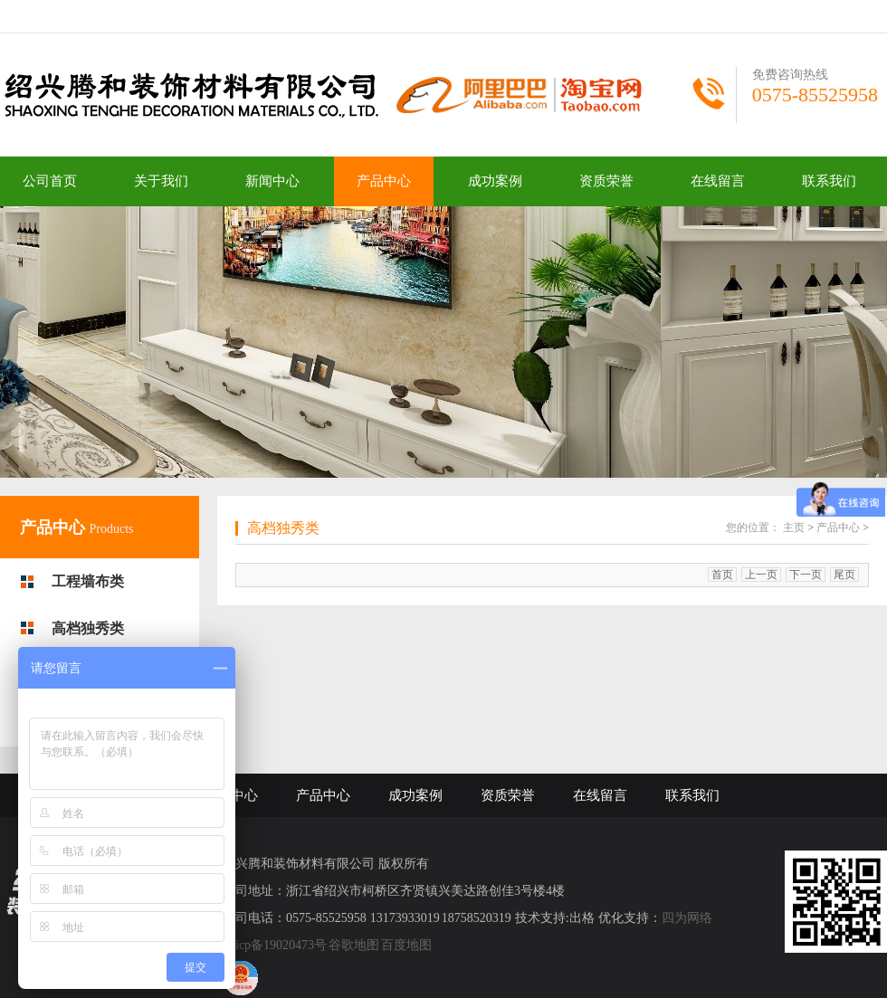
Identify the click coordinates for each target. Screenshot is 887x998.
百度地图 (406, 945)
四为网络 (687, 918)
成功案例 (495, 181)
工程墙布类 (88, 581)
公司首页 (50, 181)
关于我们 (161, 181)
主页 (794, 527)
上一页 (761, 574)
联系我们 (829, 181)
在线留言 (718, 181)
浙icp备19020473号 (275, 945)
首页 (722, 574)
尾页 (844, 574)
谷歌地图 (354, 945)
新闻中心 (272, 181)
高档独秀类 (88, 628)
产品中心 (384, 181)
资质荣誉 (606, 181)
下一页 (805, 574)
